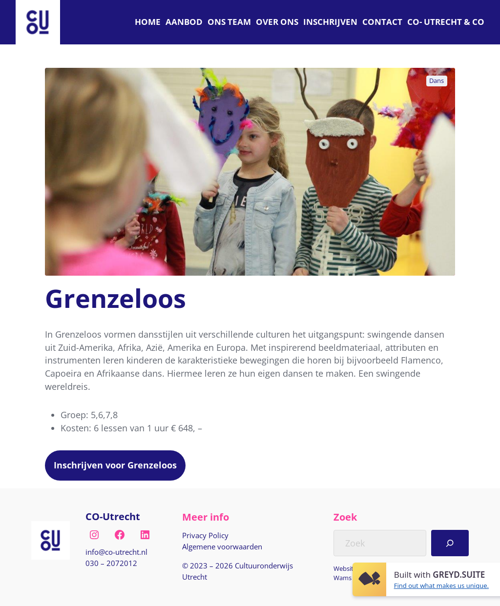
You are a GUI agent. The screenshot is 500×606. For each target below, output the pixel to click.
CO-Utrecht (112, 516)
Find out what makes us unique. (441, 585)
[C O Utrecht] (445, 22)
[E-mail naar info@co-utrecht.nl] (116, 552)
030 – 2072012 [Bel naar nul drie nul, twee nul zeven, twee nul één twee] (111, 563)
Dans (436, 80)
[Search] (450, 543)
